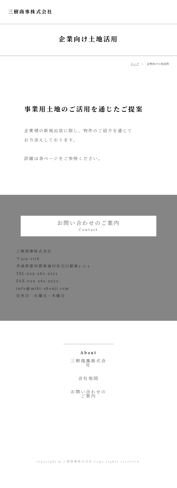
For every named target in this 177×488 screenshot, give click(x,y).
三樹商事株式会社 (39, 11)
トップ (135, 63)
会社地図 (88, 380)
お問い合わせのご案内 (88, 223)
